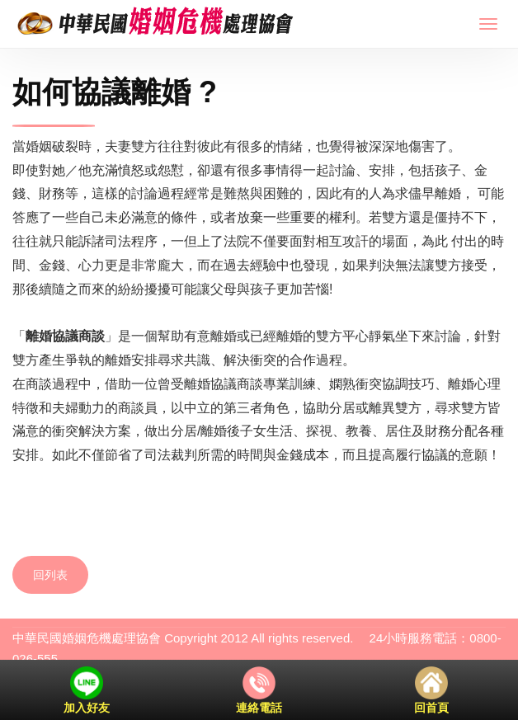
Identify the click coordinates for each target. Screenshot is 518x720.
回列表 (50, 574)
